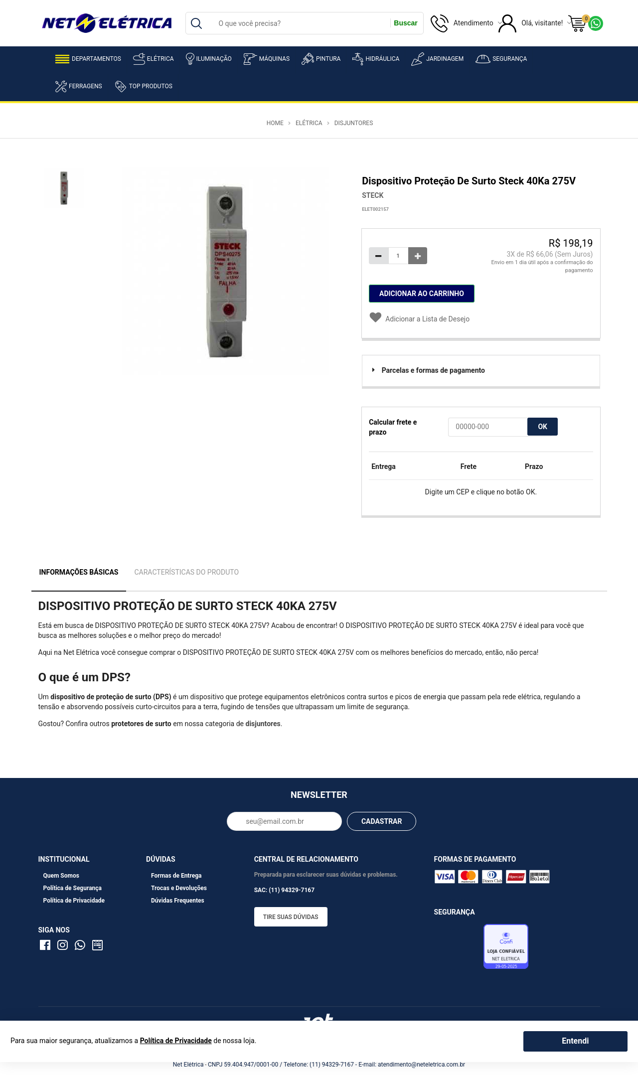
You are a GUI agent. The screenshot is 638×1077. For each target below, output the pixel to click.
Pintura (321, 59)
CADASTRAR (381, 821)
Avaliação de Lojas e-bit (457, 949)
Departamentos (88, 59)
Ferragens (78, 86)
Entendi (575, 1041)
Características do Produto (186, 572)
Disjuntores (353, 123)
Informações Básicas (79, 572)
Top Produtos (143, 86)
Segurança (501, 59)
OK (542, 427)
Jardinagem (437, 59)
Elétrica (153, 59)
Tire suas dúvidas (291, 917)
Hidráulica (375, 59)
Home (275, 123)
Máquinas (267, 59)
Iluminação (209, 59)
